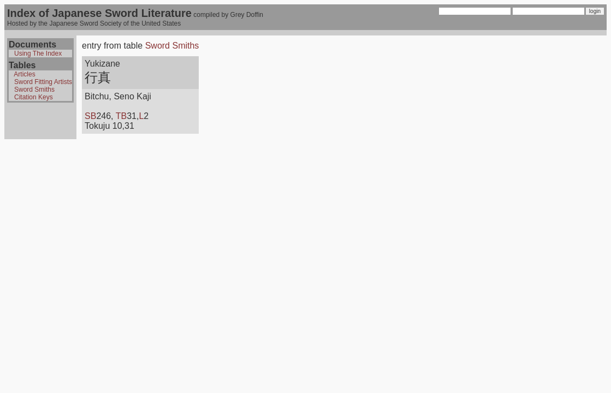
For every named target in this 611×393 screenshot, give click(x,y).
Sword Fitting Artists (43, 82)
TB (121, 116)
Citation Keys (33, 97)
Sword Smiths (34, 89)
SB (90, 116)
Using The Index (38, 53)
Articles (24, 74)
